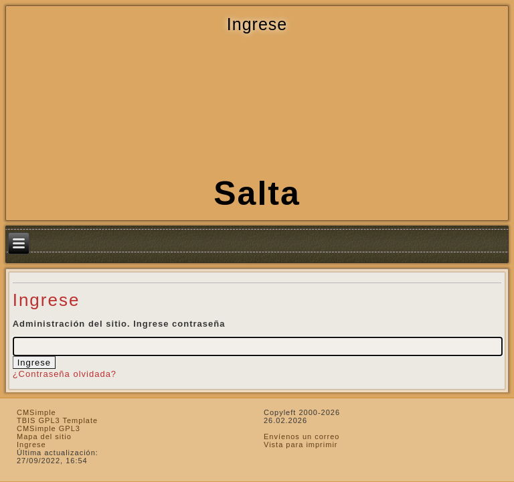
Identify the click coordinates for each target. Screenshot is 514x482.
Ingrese (31, 444)
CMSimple (36, 412)
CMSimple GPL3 (48, 428)
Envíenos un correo (301, 436)
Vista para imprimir (301, 444)
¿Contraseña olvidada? (64, 374)
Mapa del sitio (44, 436)
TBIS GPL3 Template (57, 420)
